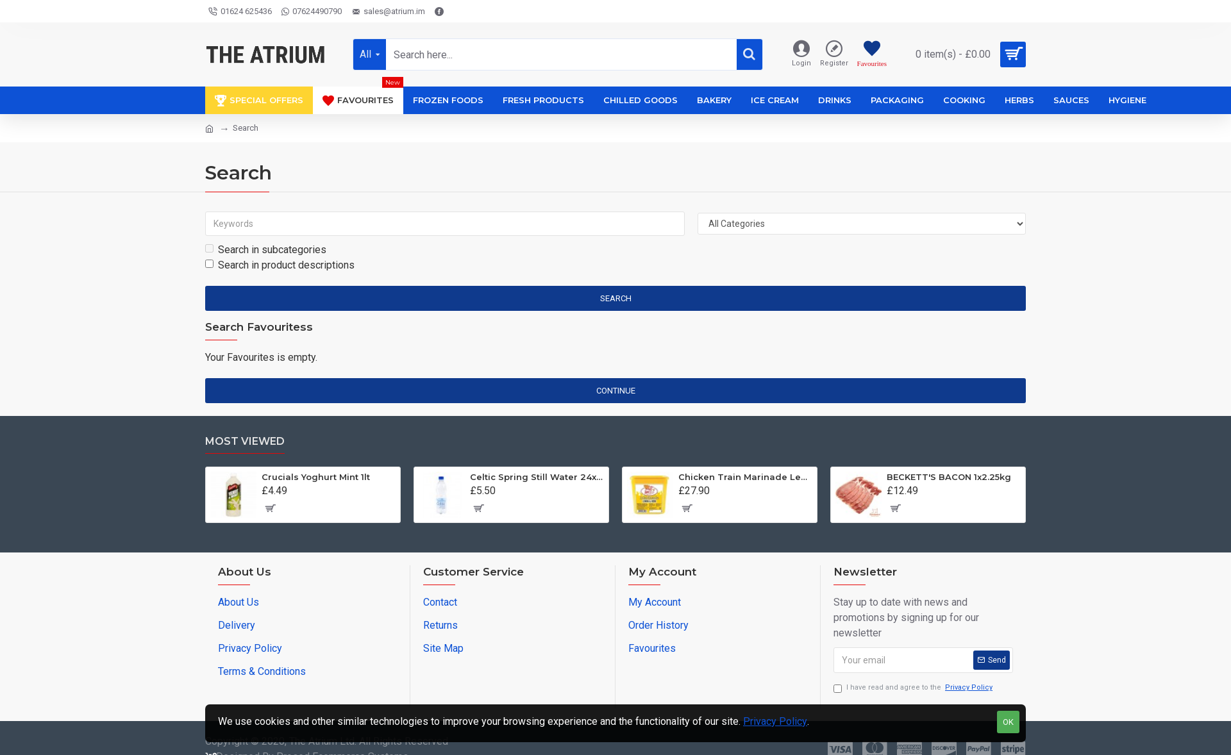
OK (1008, 722)
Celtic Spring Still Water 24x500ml (537, 477)
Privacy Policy (775, 721)
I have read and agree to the (913, 688)
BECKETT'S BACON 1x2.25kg (949, 477)
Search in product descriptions (280, 265)
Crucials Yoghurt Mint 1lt (316, 477)
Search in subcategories (265, 250)
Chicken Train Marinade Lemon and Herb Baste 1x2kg (745, 477)
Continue (615, 390)
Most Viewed (245, 441)
